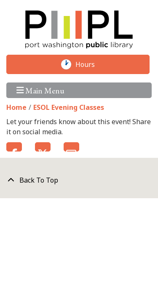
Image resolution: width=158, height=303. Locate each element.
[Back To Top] (79, 180)
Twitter (43, 147)
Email (71, 147)
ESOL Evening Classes (68, 107)
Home (16, 107)
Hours (89, 64)
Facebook (14, 147)
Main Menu (40, 90)
